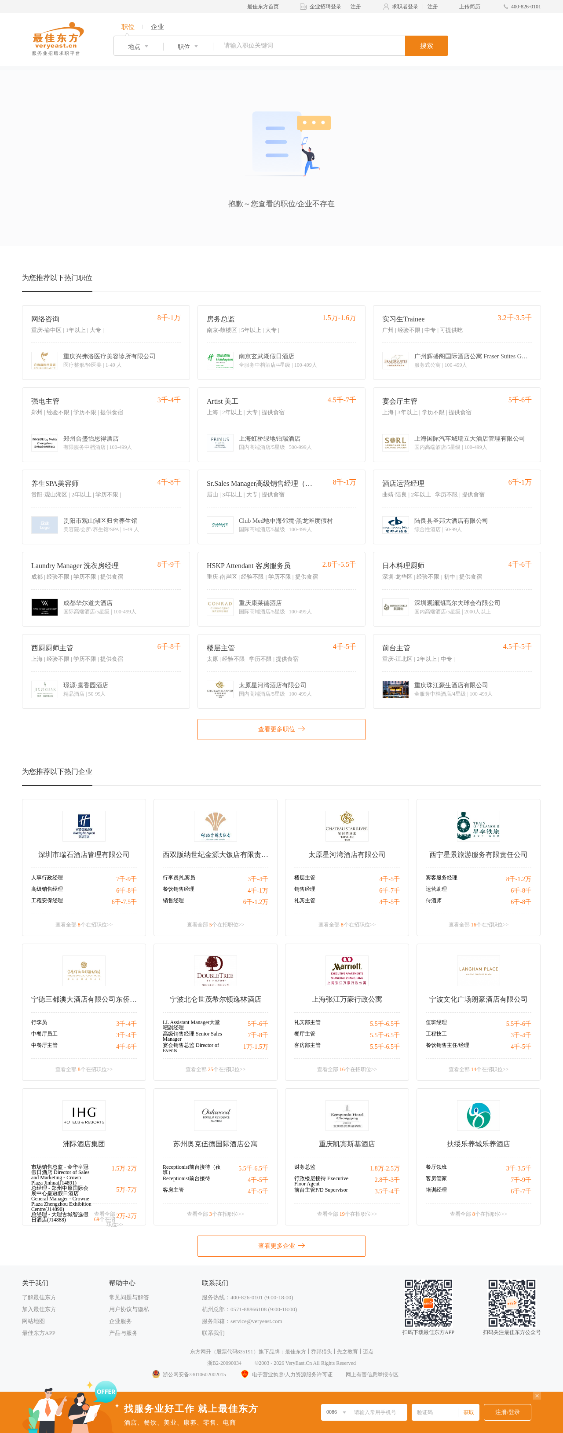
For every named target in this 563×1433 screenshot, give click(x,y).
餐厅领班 (436, 1167)
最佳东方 (295, 1352)
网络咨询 (45, 319)
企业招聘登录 (325, 7)
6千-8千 (126, 890)
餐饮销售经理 (178, 889)
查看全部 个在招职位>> (84, 925)
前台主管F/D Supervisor (321, 1189)
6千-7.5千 (124, 902)
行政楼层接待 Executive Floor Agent (321, 1181)
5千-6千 (258, 1024)
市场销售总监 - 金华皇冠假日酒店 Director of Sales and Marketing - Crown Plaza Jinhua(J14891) (60, 1174)
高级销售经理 (47, 889)
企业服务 (120, 1321)
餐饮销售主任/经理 (447, 1045)
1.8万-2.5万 (385, 1168)
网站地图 (33, 1321)
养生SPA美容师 (55, 483)
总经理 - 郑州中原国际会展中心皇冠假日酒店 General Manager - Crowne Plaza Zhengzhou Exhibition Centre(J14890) (61, 1198)
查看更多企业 (281, 1245)
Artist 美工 (222, 401)
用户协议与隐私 (129, 1309)
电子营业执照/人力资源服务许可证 (286, 1374)
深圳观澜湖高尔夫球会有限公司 (457, 603)
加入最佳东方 (39, 1309)
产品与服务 (123, 1333)
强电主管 (45, 401)
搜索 (426, 45)
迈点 (368, 1352)
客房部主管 (307, 1045)
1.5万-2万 (124, 1168)
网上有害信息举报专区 (372, 1374)
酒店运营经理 (403, 483)
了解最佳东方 (39, 1297)
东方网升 (200, 1352)
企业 (157, 26)
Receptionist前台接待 (186, 1178)
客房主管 (173, 1189)
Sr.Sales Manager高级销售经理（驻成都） (261, 483)
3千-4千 (258, 879)
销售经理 (173, 900)
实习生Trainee (403, 319)
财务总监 (304, 1167)
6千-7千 (389, 890)
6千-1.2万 (255, 902)
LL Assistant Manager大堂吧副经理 (191, 1025)
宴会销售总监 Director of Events (191, 1048)
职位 (128, 26)
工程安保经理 (47, 900)
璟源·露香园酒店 (85, 685)
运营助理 (436, 889)
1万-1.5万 (255, 1046)
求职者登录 (405, 7)
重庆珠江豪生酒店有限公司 (451, 685)
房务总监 (221, 319)
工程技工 (436, 1033)
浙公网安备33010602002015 (188, 1374)
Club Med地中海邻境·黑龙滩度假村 (286, 521)
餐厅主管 (304, 1033)
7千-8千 (258, 1035)
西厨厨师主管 (52, 648)
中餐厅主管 (44, 1045)
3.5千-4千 (387, 1191)
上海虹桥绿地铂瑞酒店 (269, 439)
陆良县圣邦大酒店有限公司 (451, 521)
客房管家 (436, 1178)
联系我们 (213, 1333)
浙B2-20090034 (224, 1363)
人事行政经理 (47, 877)
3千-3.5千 (518, 1168)
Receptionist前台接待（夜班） (192, 1169)
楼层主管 (221, 648)
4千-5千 (389, 879)
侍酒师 (434, 900)
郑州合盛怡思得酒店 (91, 439)
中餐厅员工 (44, 1033)
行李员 (39, 1022)
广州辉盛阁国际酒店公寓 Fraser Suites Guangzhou (471, 357)
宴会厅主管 (399, 401)
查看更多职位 (281, 729)
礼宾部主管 (307, 1022)
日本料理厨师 (403, 565)
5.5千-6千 (518, 1024)
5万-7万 (126, 1189)
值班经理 (436, 1022)
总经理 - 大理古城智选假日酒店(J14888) (59, 1217)
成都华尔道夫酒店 (88, 603)
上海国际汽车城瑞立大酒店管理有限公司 (469, 439)
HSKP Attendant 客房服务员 (249, 565)
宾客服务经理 (441, 877)
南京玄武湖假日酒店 (266, 357)
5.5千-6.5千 (385, 1024)
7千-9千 (126, 879)
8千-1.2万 (518, 879)
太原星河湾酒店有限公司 (273, 685)
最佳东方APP (38, 1333)
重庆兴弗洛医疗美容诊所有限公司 (109, 357)
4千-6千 (126, 1046)
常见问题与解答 (129, 1297)
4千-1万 (258, 890)
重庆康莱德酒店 (260, 603)
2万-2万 (126, 1216)
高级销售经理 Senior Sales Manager (192, 1036)
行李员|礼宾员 (179, 877)
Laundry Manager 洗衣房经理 (75, 565)
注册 (356, 7)
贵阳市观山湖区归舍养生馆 (100, 521)
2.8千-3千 (387, 1180)
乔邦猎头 (321, 1352)
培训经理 (436, 1189)
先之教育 (347, 1352)
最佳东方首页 (263, 7)
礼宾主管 (304, 900)
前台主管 (396, 648)
